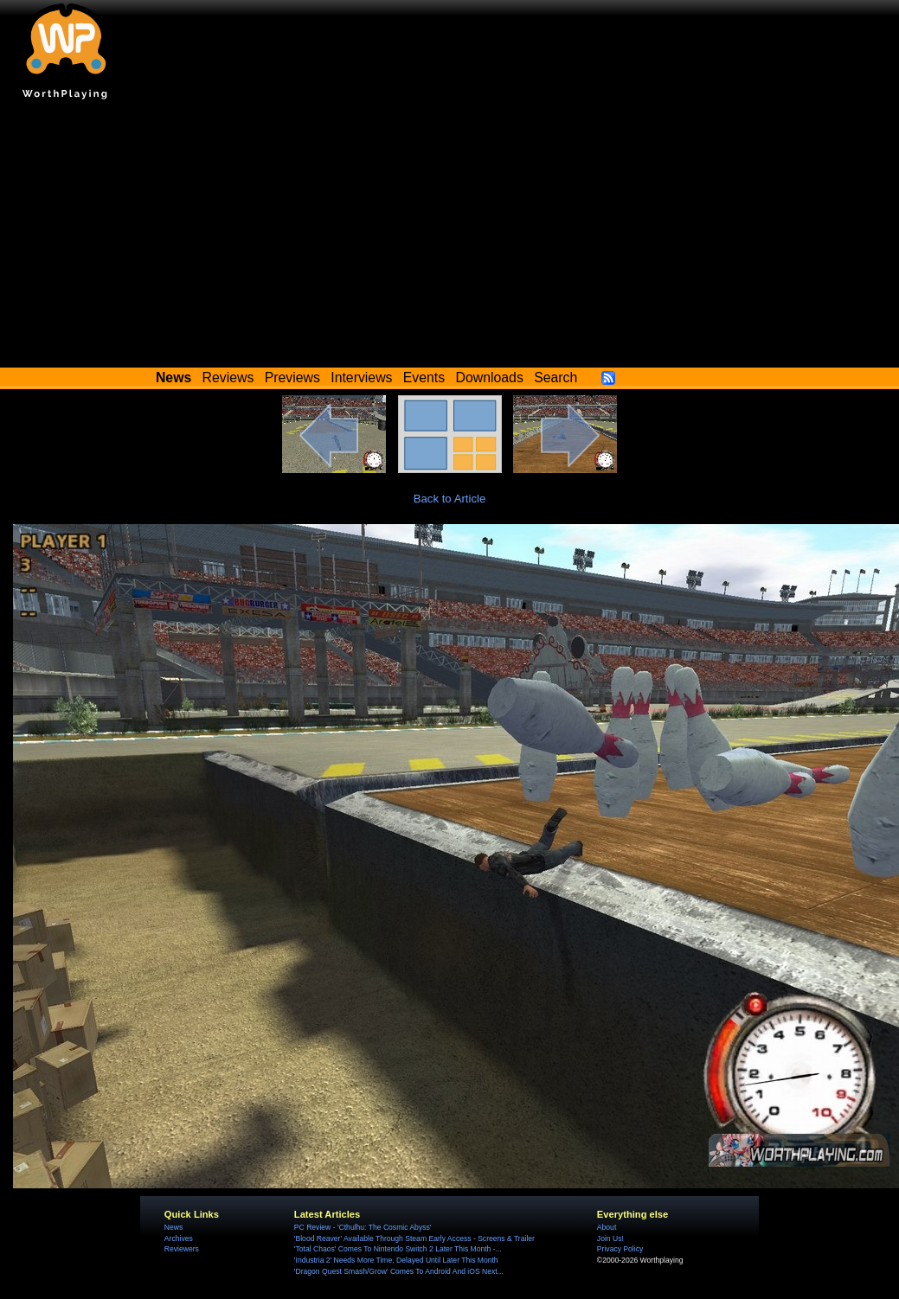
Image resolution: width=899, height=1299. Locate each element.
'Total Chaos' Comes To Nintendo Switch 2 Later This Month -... (398, 1249)
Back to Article (450, 498)
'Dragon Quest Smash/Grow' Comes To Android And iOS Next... (399, 1271)
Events (424, 377)
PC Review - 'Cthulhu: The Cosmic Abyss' (363, 1227)
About (606, 1227)
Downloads (489, 377)
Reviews (228, 377)
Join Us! (610, 1238)
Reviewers (181, 1249)
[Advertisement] (450, 238)
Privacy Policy (620, 1249)
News (173, 1227)
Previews (292, 377)
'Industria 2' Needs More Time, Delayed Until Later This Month (396, 1260)
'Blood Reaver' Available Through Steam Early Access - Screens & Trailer (414, 1238)
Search (555, 377)
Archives (178, 1238)
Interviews (361, 377)
